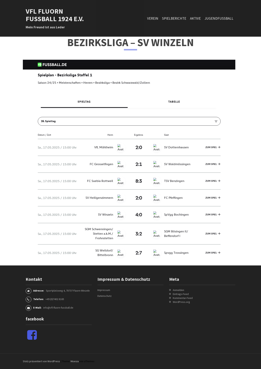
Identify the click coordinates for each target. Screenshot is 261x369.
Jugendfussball (219, 18)
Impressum (103, 290)
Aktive (195, 18)
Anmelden (178, 290)
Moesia (75, 361)
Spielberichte (174, 18)
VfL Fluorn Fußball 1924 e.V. (55, 15)
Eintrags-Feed (181, 294)
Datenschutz (104, 296)
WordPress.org (181, 302)
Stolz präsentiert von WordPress (41, 361)
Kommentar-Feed (183, 298)
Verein (152, 18)
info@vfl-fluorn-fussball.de (58, 307)
